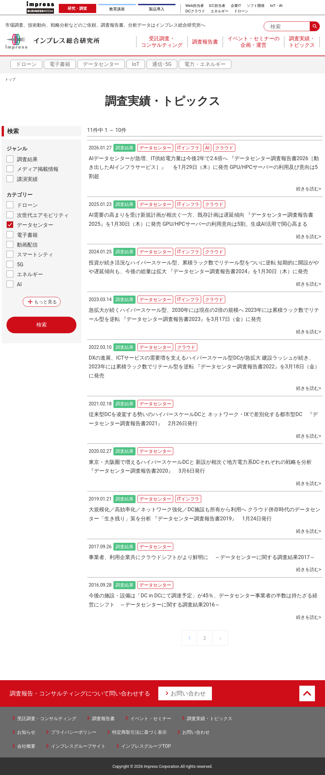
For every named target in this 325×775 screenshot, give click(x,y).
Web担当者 (195, 5)
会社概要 (26, 746)
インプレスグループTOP (146, 746)
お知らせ (26, 732)
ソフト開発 (256, 5)
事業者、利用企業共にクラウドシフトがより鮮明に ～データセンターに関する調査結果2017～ (202, 557)
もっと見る (41, 302)
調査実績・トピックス (209, 718)
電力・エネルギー (205, 64)
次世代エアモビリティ (43, 215)
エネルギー (219, 11)
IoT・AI (276, 5)
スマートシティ (35, 254)
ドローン (241, 11)
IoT (135, 64)
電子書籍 (59, 64)
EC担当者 (217, 5)
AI (19, 284)
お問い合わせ (188, 693)
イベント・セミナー (150, 718)
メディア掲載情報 (37, 169)
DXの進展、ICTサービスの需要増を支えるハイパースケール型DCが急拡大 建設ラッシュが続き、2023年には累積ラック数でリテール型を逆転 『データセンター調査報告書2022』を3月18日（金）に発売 (204, 367)
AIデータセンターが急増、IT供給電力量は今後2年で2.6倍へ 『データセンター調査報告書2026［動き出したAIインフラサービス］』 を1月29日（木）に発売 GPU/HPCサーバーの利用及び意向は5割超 (204, 167)
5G (20, 264)
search (315, 26)
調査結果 (27, 159)
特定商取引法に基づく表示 (139, 732)
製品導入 (156, 9)
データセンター (101, 64)
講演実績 (27, 179)
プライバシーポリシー (74, 732)
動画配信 (27, 245)
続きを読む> (308, 188)
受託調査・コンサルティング (46, 718)
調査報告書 (103, 718)
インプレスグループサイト (78, 746)
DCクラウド (195, 11)
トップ (10, 79)
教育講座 (117, 9)
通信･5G (162, 64)
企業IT (236, 5)
